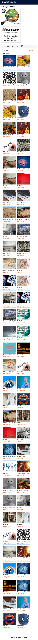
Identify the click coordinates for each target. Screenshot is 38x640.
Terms (13, 637)
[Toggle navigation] (34, 2)
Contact (24, 637)
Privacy (18, 637)
